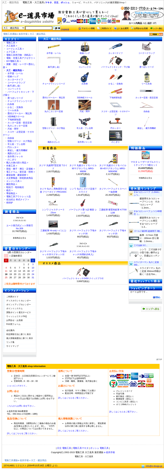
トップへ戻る (150, 308)
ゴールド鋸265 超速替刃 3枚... (148, 231)
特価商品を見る (145, 178)
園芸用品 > (11, 184)
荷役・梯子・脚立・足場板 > (20, 168)
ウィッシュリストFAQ (16, 316)
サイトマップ (12, 346)
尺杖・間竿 (13, 128)
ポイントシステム (14, 308)
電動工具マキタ (80, 448)
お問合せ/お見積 (139, 28)
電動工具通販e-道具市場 (15, 34)
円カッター (13, 147)
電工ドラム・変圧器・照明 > (20, 172)
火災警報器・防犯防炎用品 (19, 178)
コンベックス (14, 89)
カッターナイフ (15, 79)
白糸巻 (11, 104)
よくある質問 (121, 28)
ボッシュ (65, 2)
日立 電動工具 (64, 448)
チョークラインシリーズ (20, 101)
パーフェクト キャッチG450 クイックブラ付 (83, 278)
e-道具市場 (109, 452)
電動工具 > (11, 42)
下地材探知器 (14, 119)
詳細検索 (65, 29)
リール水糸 (13, 110)
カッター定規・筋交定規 (20, 122)
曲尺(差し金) (14, 85)
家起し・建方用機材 (17, 150)
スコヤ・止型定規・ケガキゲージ (115, 112)
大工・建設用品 (37, 34)
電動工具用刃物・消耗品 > (19, 55)
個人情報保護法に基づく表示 (19, 338)
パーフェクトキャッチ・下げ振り (115, 67)
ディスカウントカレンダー (18, 300)
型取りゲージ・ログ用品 (20, 141)
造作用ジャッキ (15, 156)
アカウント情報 (86, 28)
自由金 (11, 138)
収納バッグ (13, 76)
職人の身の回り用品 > (17, 162)
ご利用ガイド (104, 28)
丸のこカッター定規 (17, 125)
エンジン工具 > (13, 181)
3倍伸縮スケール (16, 116)
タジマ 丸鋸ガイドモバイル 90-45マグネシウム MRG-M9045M (112, 168)
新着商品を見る (19, 238)
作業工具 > (11, 165)
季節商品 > (11, 193)
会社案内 (10, 330)
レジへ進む (156, 28)
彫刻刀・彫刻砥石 (15, 187)
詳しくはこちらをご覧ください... (73, 398)
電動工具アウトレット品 (18, 196)
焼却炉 (9, 202)
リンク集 (10, 342)
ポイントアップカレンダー (18, 304)
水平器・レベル (15, 73)
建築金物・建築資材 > (17, 175)
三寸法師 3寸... (140, 245)
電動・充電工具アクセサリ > (20, 58)
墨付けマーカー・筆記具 (20, 113)
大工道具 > (11, 45)
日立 (56, 2)
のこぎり (12, 159)
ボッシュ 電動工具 (99, 448)
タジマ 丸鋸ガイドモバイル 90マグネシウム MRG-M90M (83, 168)
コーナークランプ (16, 82)
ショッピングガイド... (17, 386)
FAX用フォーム (13, 324)
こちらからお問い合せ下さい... (21, 406)
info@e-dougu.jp (154, 466)
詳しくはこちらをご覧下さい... (123, 412)
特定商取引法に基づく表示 (18, 334)
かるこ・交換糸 (15, 107)
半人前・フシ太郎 (16, 144)
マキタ (48, 2)
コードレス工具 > (15, 49)
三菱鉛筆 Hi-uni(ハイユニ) (53, 230)
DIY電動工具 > (13, 61)
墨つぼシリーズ (15, 98)
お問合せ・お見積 (14, 320)
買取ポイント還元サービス (18, 312)
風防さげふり (14, 153)
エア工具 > (11, 52)
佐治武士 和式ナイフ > (17, 199)
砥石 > (9, 190)
